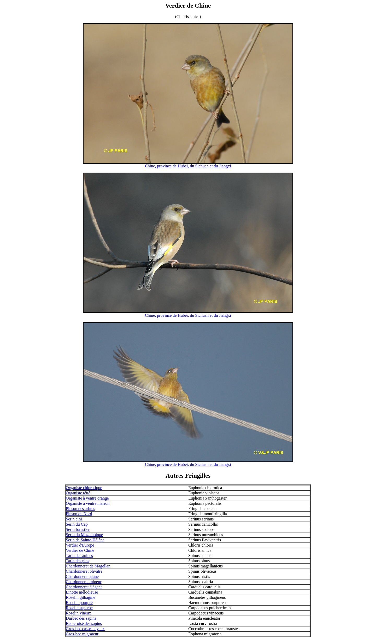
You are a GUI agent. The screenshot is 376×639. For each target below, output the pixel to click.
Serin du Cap (77, 524)
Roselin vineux (78, 613)
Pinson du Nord (79, 514)
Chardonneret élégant (84, 587)
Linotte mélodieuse (82, 592)
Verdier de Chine (80, 550)
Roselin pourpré (79, 602)
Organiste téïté (78, 493)
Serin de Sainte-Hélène (85, 540)
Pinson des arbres (80, 508)
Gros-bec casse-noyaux (85, 628)
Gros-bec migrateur (82, 634)
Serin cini (74, 519)
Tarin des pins (77, 561)
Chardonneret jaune (82, 576)
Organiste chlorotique (84, 487)
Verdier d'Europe (80, 545)
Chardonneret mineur (83, 581)
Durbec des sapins (81, 618)
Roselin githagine (80, 597)
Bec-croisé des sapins (84, 623)
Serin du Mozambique (84, 534)
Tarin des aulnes (79, 555)
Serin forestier (78, 529)
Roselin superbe (79, 608)
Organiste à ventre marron (87, 503)
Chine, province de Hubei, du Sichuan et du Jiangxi (188, 166)
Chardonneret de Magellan (88, 566)
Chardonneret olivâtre (84, 571)
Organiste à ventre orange (87, 498)
